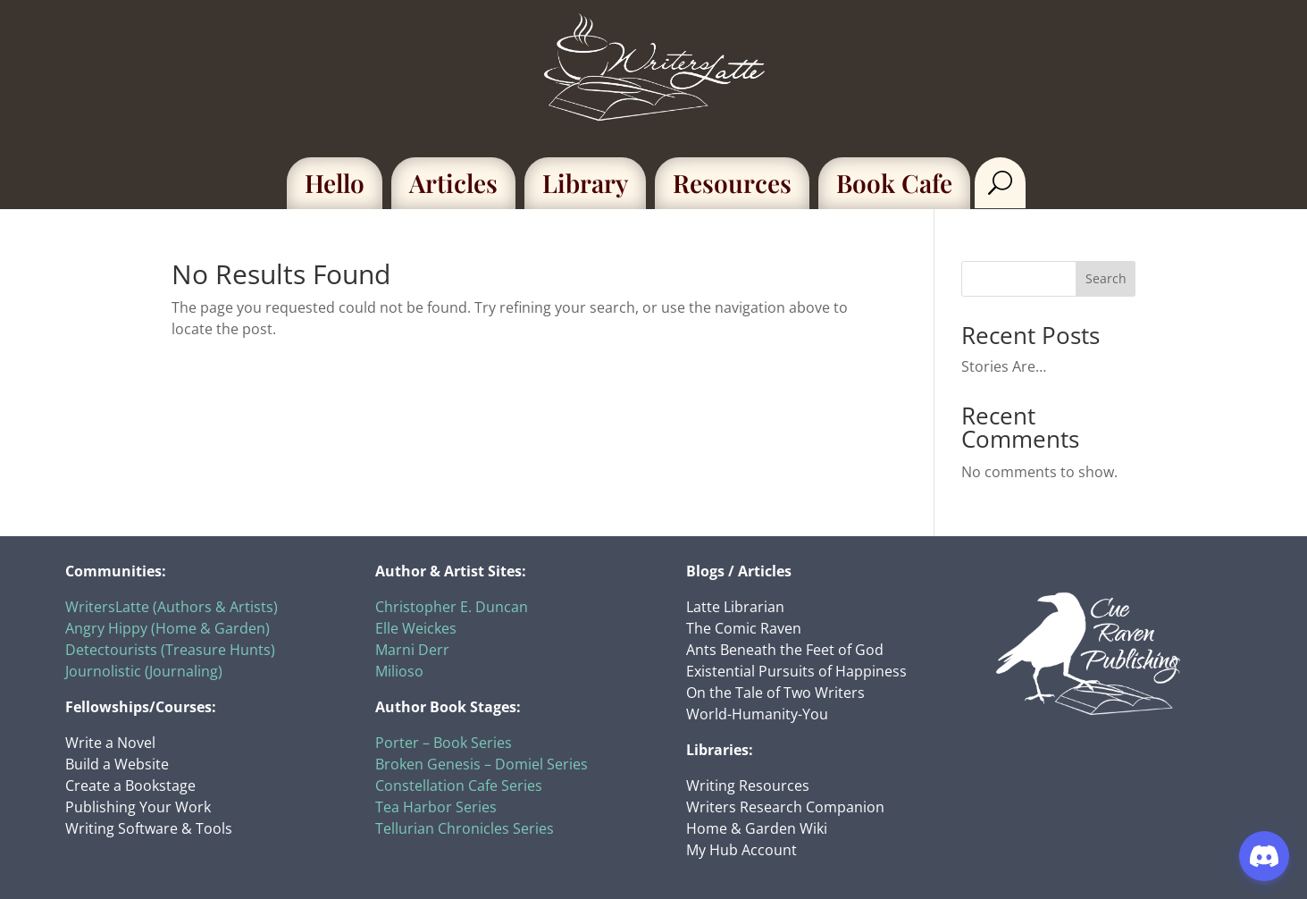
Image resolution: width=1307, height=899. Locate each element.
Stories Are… (1003, 366)
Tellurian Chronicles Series (464, 828)
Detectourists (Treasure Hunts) (170, 650)
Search (1106, 278)
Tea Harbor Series (436, 807)
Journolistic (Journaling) (143, 671)
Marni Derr (412, 650)
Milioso (399, 671)
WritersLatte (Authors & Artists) (171, 607)
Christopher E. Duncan (451, 607)
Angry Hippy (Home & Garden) (167, 628)
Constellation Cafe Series (458, 785)
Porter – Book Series (443, 742)
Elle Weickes (416, 628)
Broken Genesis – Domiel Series (481, 764)
